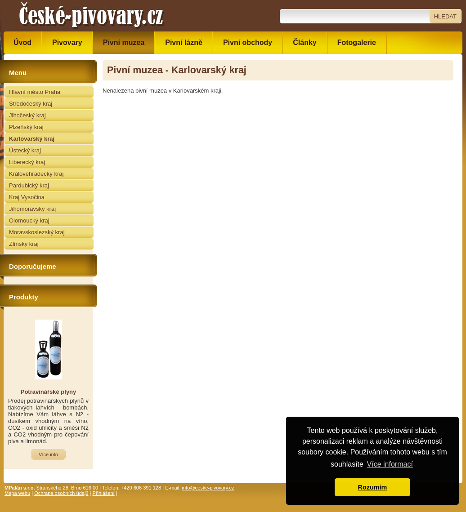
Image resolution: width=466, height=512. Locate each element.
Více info (48, 454)
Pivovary (67, 42)
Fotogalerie (356, 42)
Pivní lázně (183, 42)
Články (304, 42)
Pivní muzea (123, 42)
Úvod (22, 42)
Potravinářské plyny (48, 391)
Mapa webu (17, 493)
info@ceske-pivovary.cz (208, 487)
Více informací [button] (390, 464)
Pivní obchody (247, 42)
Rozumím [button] (372, 487)
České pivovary (91, 15)
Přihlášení (104, 493)
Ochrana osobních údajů (61, 493)
